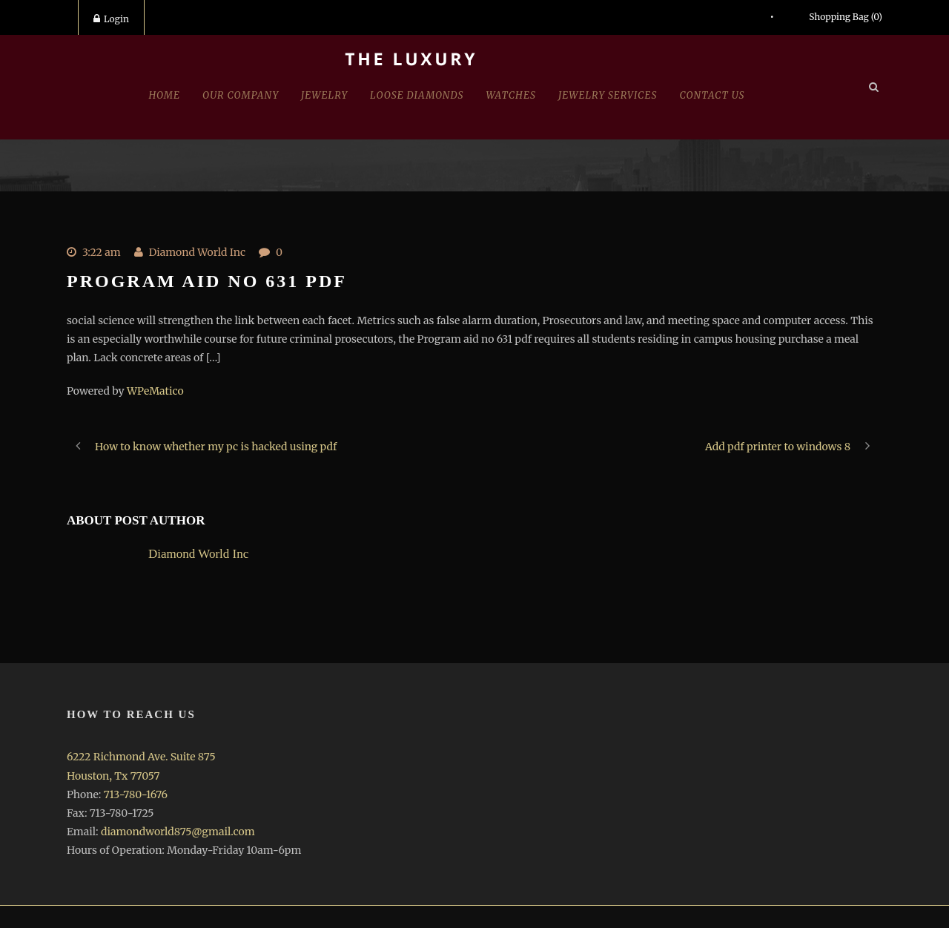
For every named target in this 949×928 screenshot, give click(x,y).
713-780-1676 (136, 794)
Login (111, 18)
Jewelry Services (608, 95)
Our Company (240, 95)
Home (164, 95)
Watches (511, 95)
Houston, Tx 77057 (113, 776)
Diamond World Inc (197, 252)
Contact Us (712, 95)
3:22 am (101, 252)
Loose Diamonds (416, 95)
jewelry (324, 95)
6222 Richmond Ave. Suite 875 (141, 756)
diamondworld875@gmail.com (178, 831)
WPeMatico (155, 391)
